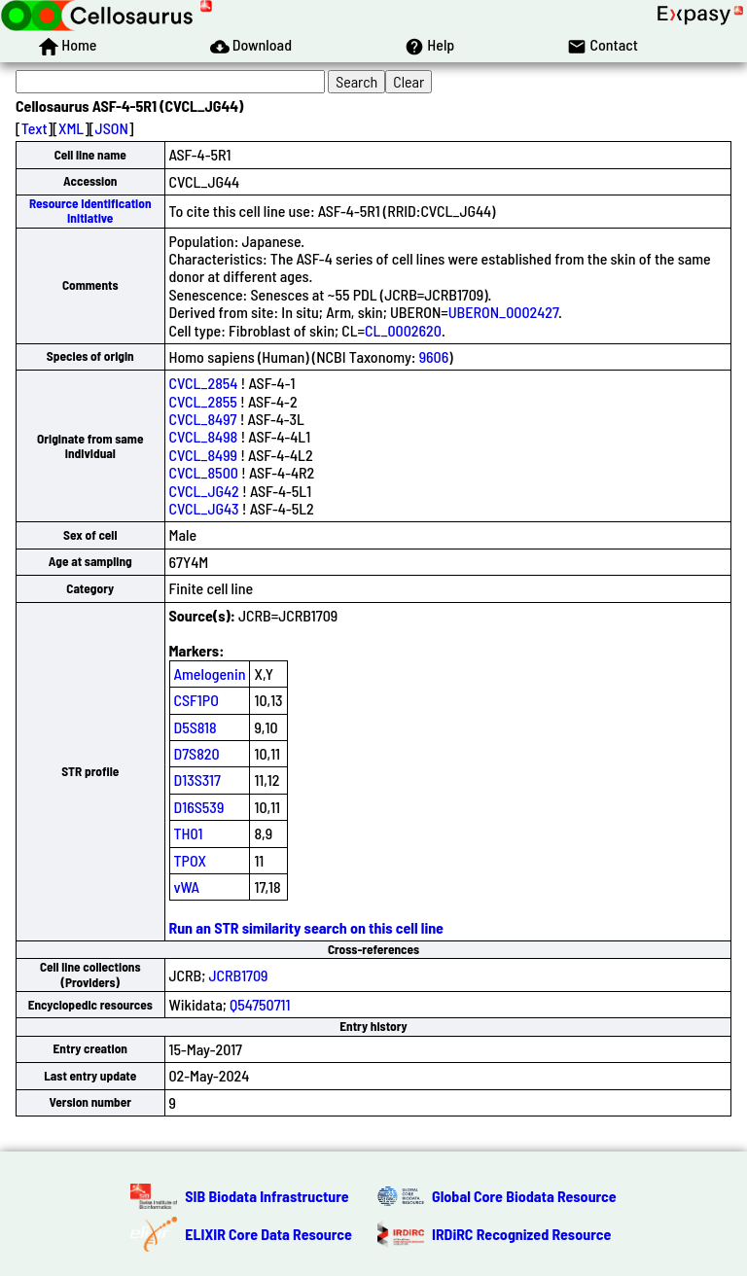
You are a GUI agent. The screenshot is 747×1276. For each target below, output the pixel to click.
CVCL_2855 (203, 401)
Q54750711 (260, 1004)
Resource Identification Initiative (90, 210)
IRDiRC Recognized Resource (521, 1233)
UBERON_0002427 (503, 311)
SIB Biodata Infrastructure (266, 1196)
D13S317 (197, 779)
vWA (187, 886)
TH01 (188, 833)
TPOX (190, 860)
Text (34, 128)
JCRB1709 (238, 975)
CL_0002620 (403, 330)
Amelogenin (210, 673)
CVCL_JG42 (204, 490)
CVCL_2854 (203, 382)
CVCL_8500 (203, 472)
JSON (111, 128)
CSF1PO (196, 700)
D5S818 (195, 727)
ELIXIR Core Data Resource (268, 1233)
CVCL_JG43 (204, 508)
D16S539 (199, 807)
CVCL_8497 (203, 418)
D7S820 (197, 753)
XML (71, 128)
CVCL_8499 (203, 454)
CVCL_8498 (203, 436)
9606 (434, 356)
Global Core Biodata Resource (524, 1196)
